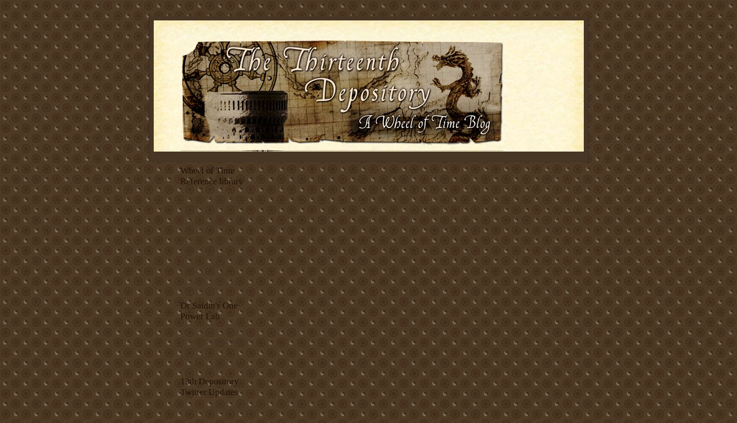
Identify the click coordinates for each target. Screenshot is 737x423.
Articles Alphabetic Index (211, 196)
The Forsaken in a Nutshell (213, 331)
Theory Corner (198, 289)
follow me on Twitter (235, 407)
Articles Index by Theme (210, 205)
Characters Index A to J (209, 213)
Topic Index (195, 230)
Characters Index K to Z (210, 222)
